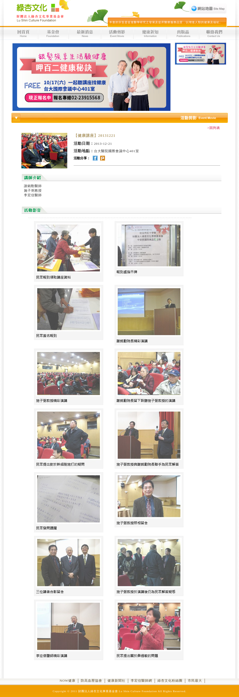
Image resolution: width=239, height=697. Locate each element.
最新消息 (85, 33)
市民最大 (195, 680)
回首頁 (24, 33)
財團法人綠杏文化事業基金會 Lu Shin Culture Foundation (39, 12)
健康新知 (150, 33)
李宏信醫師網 (141, 680)
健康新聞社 (116, 680)
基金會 (54, 33)
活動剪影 (118, 33)
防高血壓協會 (91, 680)
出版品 (183, 33)
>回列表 (213, 128)
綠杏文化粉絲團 (169, 680)
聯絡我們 (214, 33)
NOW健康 (67, 680)
